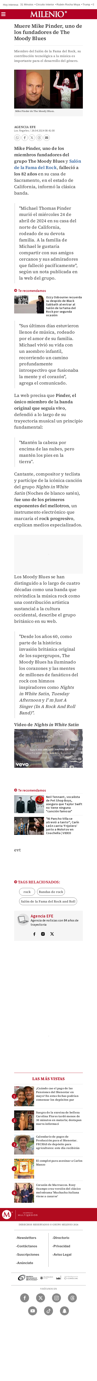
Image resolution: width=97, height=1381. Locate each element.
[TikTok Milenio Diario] (48, 1310)
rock (27, 892)
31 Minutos (26, 4)
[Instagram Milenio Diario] (56, 1297)
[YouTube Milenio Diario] (32, 1310)
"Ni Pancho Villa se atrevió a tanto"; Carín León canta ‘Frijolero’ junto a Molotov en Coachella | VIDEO (62, 826)
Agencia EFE (25, 127)
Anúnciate (25, 1263)
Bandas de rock (51, 892)
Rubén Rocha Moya (68, 4)
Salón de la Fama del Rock (47, 164)
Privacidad (62, 1246)
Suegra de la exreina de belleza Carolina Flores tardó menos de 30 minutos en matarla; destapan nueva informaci (58, 1118)
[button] (3, 15)
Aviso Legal (63, 1254)
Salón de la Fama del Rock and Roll (48, 901)
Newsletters (26, 1238)
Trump (86, 4)
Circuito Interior (45, 4)
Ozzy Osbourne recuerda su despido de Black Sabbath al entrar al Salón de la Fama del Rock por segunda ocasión (64, 306)
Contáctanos (27, 1246)
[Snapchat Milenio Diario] (64, 1310)
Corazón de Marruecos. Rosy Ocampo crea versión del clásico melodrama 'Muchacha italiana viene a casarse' (58, 1190)
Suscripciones (28, 1254)
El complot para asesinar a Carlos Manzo (59, 1162)
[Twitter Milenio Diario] (40, 1297)
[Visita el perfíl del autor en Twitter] (52, 934)
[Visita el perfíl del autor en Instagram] (43, 934)
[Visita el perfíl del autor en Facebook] (34, 934)
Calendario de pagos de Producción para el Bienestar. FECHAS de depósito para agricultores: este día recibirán (57, 1142)
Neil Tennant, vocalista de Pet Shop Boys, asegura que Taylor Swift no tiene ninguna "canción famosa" (64, 804)
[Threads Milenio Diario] (72, 1297)
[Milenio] (48, 14)
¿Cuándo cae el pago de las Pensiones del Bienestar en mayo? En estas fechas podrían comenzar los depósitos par (57, 1094)
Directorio (62, 1238)
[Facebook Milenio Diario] (24, 1297)
